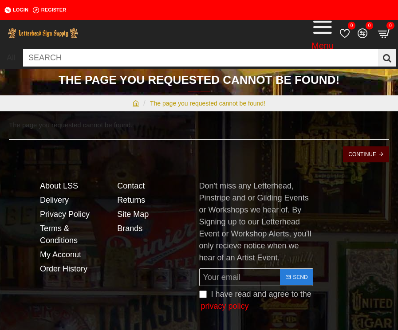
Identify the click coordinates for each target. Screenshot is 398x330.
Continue (362, 154)
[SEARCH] (387, 58)
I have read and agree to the (255, 301)
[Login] (16, 10)
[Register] (49, 10)
